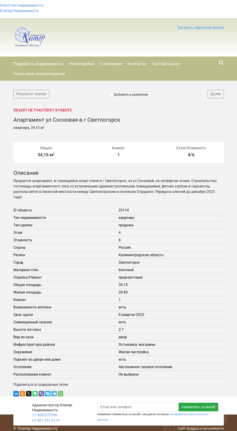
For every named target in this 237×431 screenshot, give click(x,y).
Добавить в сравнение (131, 94)
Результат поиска (31, 94)
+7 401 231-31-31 (46, 420)
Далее (216, 94)
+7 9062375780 (44, 415)
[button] (200, 27)
